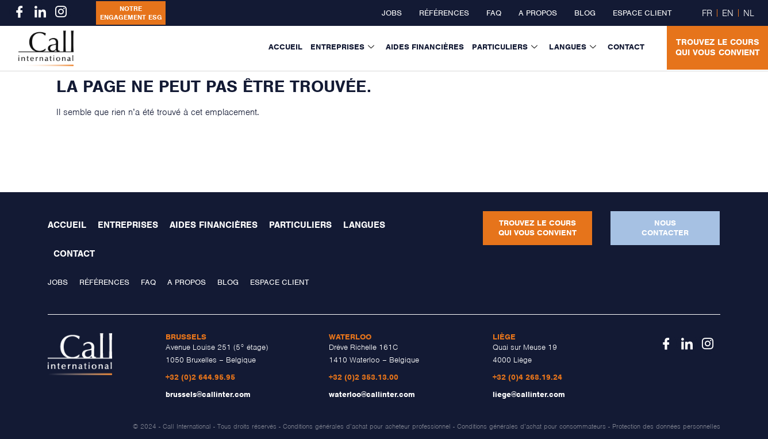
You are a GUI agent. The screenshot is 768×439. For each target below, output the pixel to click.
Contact (626, 47)
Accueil (285, 47)
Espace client (642, 13)
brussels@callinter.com (208, 394)
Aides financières (425, 47)
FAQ (493, 13)
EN (728, 13)
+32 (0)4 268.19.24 (527, 377)
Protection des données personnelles (666, 426)
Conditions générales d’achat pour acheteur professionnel (367, 426)
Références (444, 13)
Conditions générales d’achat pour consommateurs (531, 426)
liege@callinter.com (529, 394)
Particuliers (504, 47)
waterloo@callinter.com (372, 394)
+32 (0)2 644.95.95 (200, 377)
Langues (572, 47)
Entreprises (342, 47)
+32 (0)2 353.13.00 (363, 377)
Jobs (392, 13)
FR (707, 13)
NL (748, 13)
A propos (538, 13)
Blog (585, 13)
